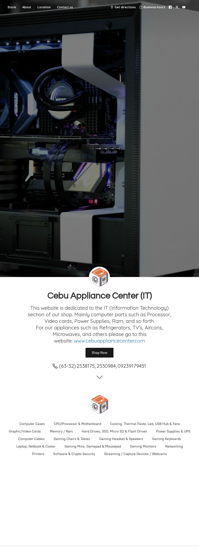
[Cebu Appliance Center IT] (100, 404)
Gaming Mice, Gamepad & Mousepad (93, 446)
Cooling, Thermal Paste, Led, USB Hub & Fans (145, 424)
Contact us (65, 7)
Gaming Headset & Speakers (121, 439)
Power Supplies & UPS (173, 431)
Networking (174, 446)
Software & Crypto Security (74, 454)
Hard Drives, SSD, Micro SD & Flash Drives (114, 431)
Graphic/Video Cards (25, 431)
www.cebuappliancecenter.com (109, 340)
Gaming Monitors (143, 446)
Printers (38, 454)
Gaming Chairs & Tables (72, 439)
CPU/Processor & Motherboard (77, 424)
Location (44, 7)
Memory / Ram (61, 431)
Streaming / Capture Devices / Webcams (135, 454)
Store (12, 7)
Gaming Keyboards (166, 439)
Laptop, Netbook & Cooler (36, 446)
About (26, 7)
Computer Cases (32, 424)
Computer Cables (31, 439)
